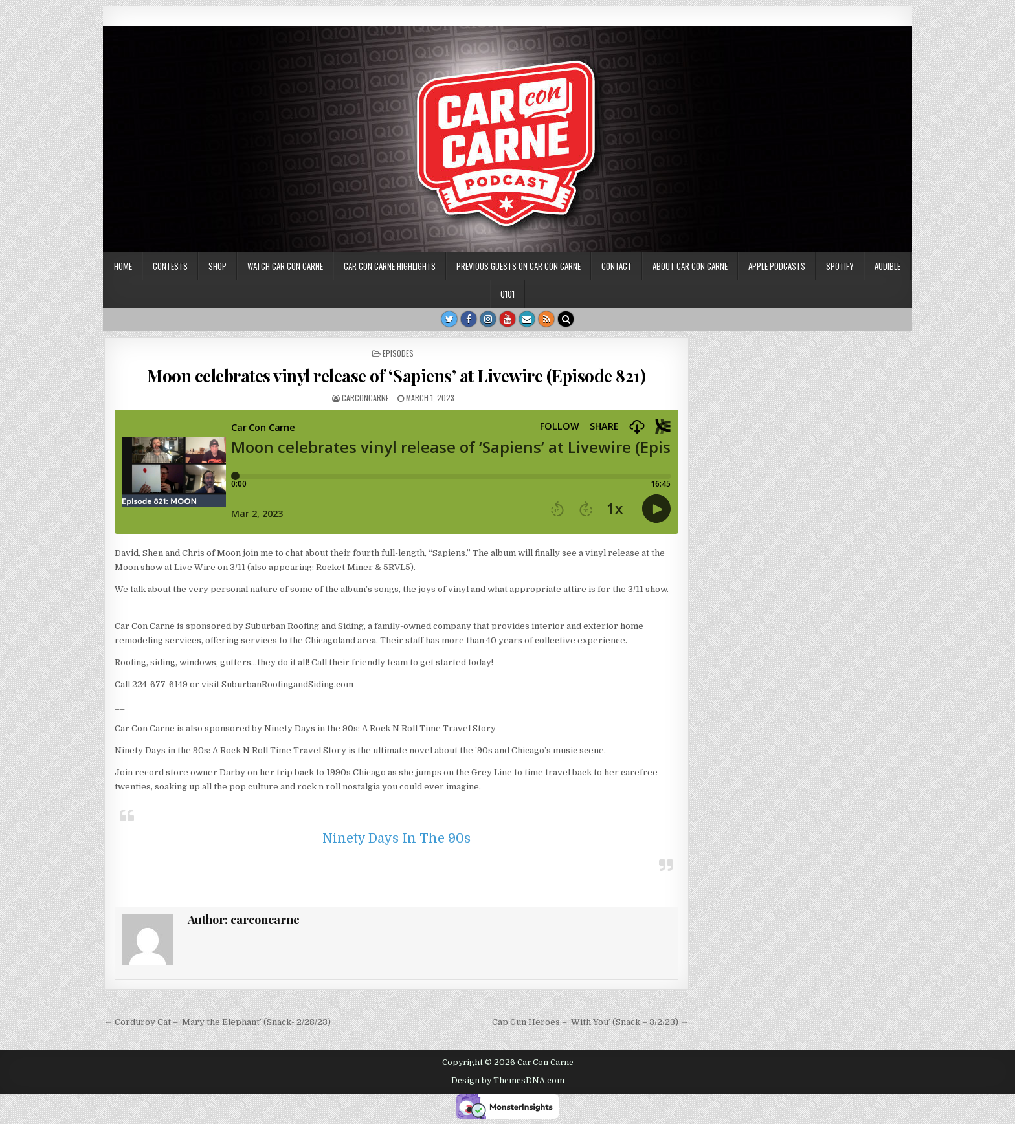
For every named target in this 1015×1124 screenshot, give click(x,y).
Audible (887, 265)
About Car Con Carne (690, 265)
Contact (616, 265)
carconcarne (365, 397)
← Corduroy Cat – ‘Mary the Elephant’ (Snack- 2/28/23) (217, 1022)
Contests (170, 265)
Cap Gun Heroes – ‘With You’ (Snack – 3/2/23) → (590, 1022)
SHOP (217, 265)
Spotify (840, 265)
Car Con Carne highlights (390, 265)
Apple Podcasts (776, 265)
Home (123, 265)
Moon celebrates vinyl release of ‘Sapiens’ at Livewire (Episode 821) (396, 375)
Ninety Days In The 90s (396, 838)
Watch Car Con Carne (285, 265)
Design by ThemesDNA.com (507, 1080)
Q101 (507, 293)
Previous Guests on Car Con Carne (518, 265)
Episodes (398, 352)
